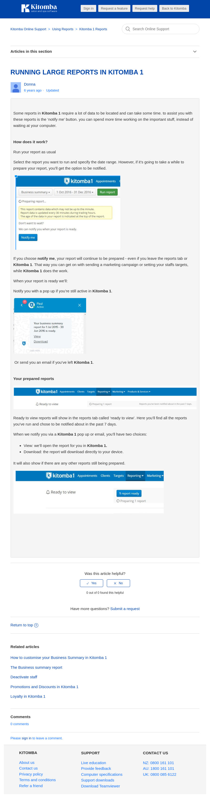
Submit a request (124, 608)
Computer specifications (101, 774)
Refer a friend (31, 786)
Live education (93, 763)
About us (26, 762)
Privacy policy (31, 774)
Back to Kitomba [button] (174, 8)
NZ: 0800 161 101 (158, 763)
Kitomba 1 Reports (93, 29)
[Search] (160, 29)
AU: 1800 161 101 (158, 768)
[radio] (91, 583)
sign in (27, 738)
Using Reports (63, 29)
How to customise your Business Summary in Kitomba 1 (59, 657)
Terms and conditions (37, 780)
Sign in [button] (88, 8)
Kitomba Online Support (28, 29)
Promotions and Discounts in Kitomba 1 (45, 687)
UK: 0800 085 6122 (159, 774)
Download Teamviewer (100, 786)
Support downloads (97, 780)
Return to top (25, 625)
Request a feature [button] (114, 8)
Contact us (28, 768)
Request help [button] (145, 8)
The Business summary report (36, 667)
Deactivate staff (24, 677)
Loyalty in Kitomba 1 (28, 696)
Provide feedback (96, 768)
